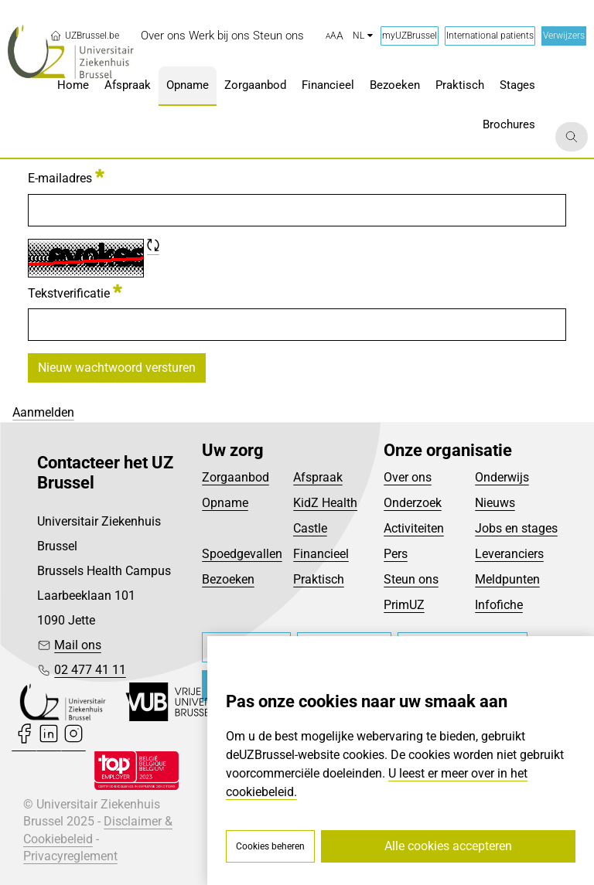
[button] (334, 36)
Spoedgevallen (242, 553)
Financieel (321, 553)
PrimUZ (404, 604)
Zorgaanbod (235, 477)
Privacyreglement (70, 856)
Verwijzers (564, 35)
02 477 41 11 (90, 669)
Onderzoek (413, 502)
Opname (225, 502)
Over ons (408, 477)
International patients (490, 35)
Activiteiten (414, 528)
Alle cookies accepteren (448, 846)
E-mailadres (66, 177)
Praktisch (318, 579)
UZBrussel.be (84, 35)
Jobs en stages (516, 528)
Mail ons (77, 645)
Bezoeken (228, 579)
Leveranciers (509, 553)
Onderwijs (502, 477)
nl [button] (363, 35)
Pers (396, 553)
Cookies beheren (270, 846)
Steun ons (411, 579)
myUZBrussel (409, 35)
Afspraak (318, 477)
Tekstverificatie (75, 292)
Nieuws (495, 502)
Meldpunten (507, 579)
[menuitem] (163, 36)
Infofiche (499, 604)
